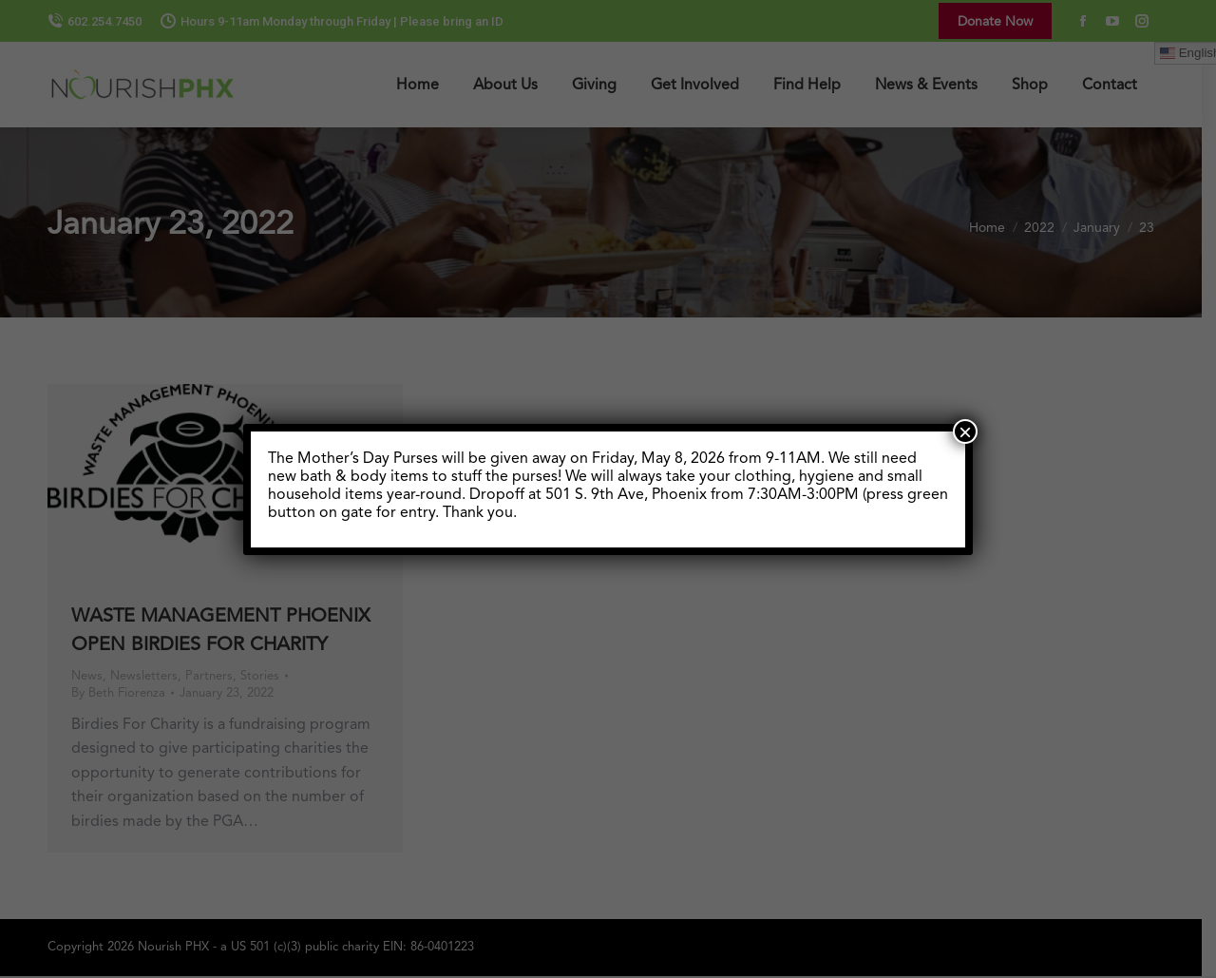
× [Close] (965, 431)
